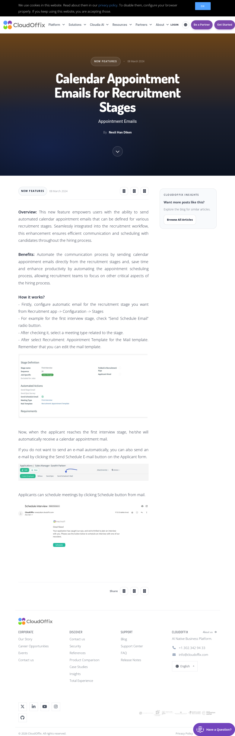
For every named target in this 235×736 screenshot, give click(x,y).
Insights (75, 674)
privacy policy (107, 5)
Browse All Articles (180, 220)
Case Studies (79, 667)
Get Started (224, 24)
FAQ (124, 653)
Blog (124, 639)
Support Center (132, 646)
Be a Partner (202, 24)
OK (203, 6)
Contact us (26, 660)
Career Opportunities (33, 646)
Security (75, 646)
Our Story (25, 639)
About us (210, 632)
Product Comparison (84, 660)
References (78, 653)
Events (23, 653)
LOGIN (175, 24)
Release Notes (131, 660)
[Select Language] (185, 25)
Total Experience (81, 680)
